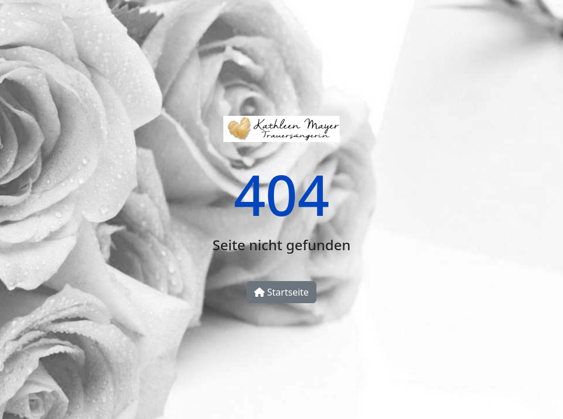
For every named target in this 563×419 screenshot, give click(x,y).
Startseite (281, 292)
